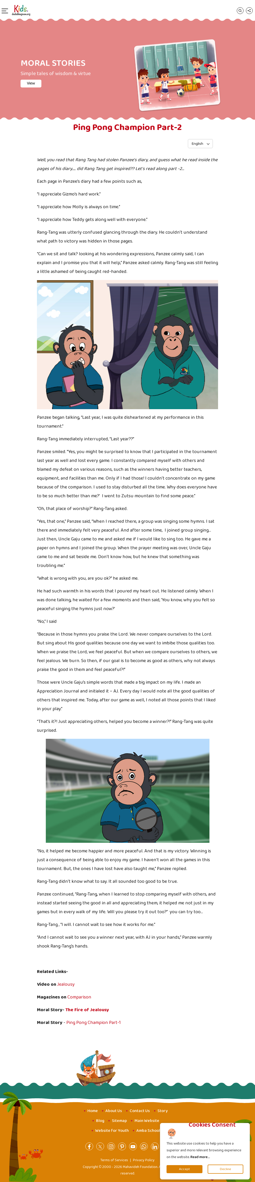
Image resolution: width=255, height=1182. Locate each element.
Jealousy (66, 984)
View (31, 83)
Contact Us (140, 1111)
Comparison (79, 997)
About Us (113, 1111)
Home (92, 1111)
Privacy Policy (144, 1160)
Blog (100, 1121)
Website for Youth (112, 1130)
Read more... (200, 1157)
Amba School (148, 1130)
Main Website (147, 1121)
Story (162, 1111)
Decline (225, 1169)
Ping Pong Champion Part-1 (94, 1022)
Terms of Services (114, 1160)
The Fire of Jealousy (87, 1010)
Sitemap (119, 1121)
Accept (184, 1169)
